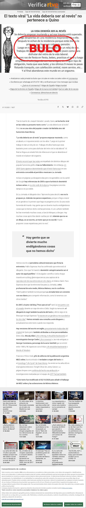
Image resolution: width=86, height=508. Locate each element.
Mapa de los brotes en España (22, 89)
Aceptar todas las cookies (73, 504)
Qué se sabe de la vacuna (68, 89)
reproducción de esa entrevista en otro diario (33, 281)
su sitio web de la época (39, 185)
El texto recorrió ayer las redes (28, 161)
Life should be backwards (56, 347)
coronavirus (73, 78)
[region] (43, 487)
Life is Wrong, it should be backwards (50, 336)
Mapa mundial (61, 85)
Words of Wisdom (23, 350)
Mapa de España (48, 85)
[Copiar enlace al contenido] (82, 106)
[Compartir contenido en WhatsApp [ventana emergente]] (72, 106)
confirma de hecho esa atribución (45, 370)
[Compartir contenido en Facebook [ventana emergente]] (58, 106)
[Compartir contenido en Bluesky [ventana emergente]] (67, 106)
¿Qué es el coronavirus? (31, 85)
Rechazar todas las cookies (53, 504)
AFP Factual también (58, 374)
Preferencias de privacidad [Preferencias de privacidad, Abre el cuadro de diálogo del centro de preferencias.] (12, 504)
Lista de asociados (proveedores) (12, 499)
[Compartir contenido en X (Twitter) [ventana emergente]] (63, 106)
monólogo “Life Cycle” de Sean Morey (32, 363)
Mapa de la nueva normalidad (46, 89)
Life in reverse (45, 339)
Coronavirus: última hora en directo (44, 93)
